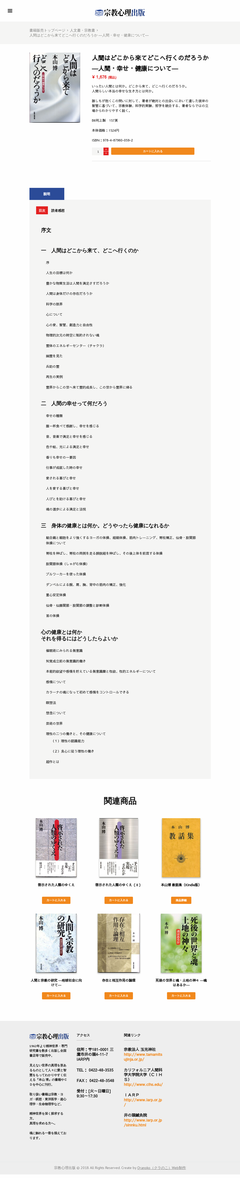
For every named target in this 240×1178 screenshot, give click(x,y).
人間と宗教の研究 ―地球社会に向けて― (56, 985)
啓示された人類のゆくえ (56, 887)
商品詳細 (181, 903)
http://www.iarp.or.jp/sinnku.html (143, 1126)
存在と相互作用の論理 (119, 983)
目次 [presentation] (45, 211)
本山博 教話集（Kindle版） (181, 887)
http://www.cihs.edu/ (143, 1087)
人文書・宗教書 (82, 30)
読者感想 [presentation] (70, 211)
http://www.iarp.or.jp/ (143, 1105)
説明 (47, 194)
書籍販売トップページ (47, 30)
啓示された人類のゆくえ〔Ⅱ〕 (118, 887)
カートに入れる (153, 151)
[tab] (47, 194)
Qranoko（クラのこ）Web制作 (161, 1171)
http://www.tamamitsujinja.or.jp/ (143, 1060)
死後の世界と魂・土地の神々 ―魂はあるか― (181, 985)
